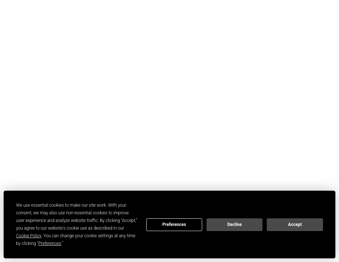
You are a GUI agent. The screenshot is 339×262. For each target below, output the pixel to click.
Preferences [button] (49, 243)
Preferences (174, 224)
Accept (295, 224)
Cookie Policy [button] (28, 235)
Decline (234, 224)
